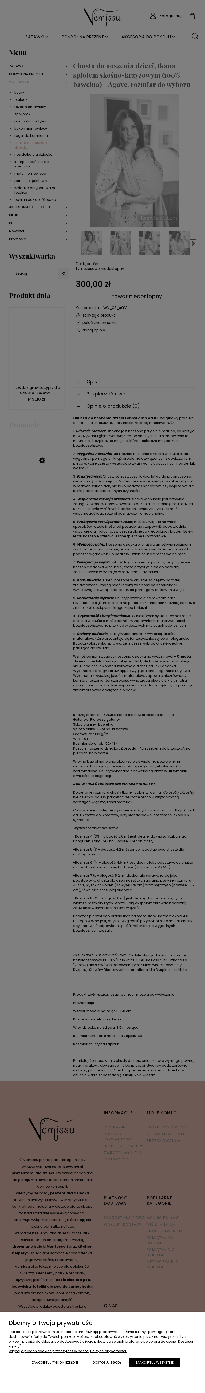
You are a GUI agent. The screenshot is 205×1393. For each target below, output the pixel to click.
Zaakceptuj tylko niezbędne (55, 1362)
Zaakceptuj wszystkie (155, 1362)
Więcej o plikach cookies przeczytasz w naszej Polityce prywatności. (68, 1351)
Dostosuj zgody (107, 1362)
